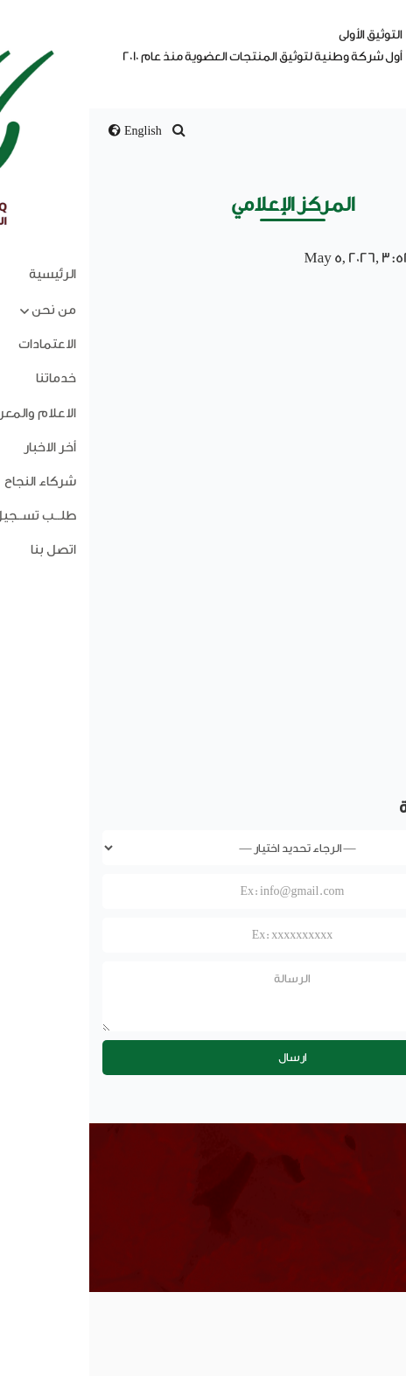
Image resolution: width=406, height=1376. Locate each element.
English (46, 130)
